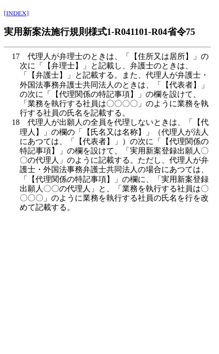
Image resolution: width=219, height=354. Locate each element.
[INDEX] (16, 13)
